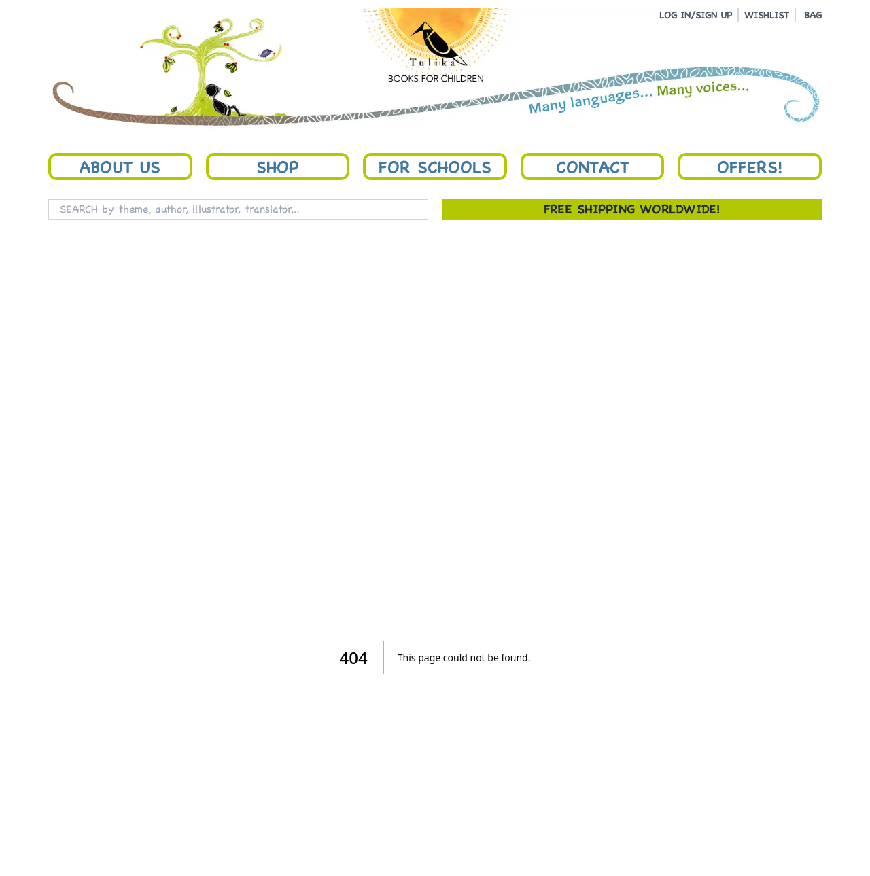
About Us (120, 166)
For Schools (435, 166)
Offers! (749, 166)
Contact (592, 166)
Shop (277, 166)
